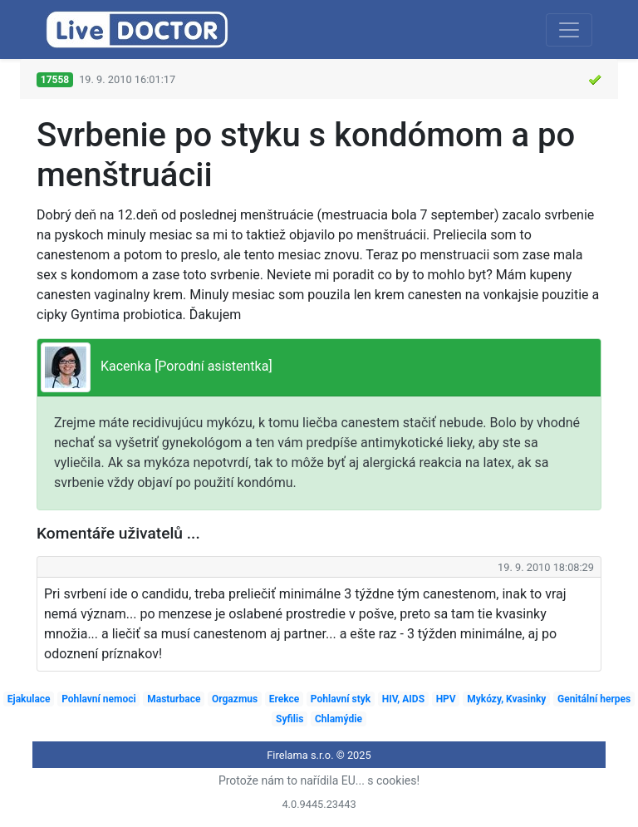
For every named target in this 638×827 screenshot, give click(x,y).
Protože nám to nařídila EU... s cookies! (319, 780)
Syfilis (289, 719)
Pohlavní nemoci (98, 699)
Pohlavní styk (341, 699)
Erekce (284, 699)
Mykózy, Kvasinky (506, 699)
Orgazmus (235, 699)
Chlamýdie (338, 719)
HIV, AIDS (403, 699)
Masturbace (173, 699)
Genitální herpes (594, 699)
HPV (446, 699)
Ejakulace (29, 699)
